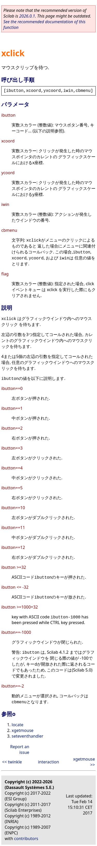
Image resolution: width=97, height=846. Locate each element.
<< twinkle (12, 762)
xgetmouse (22, 730)
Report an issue (19, 749)
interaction (48, 762)
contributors (26, 838)
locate (17, 725)
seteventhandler (27, 736)
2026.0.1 (27, 16)
